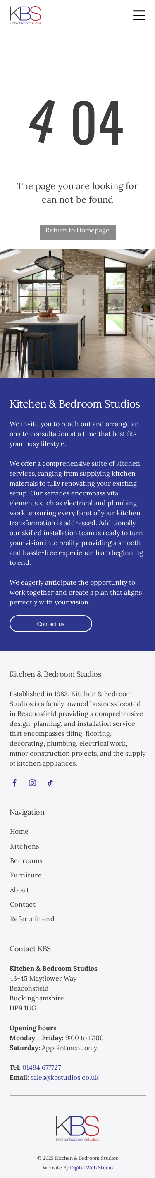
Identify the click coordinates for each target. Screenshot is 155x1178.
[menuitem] (77, 832)
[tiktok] (50, 784)
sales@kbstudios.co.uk (65, 1077)
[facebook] (15, 784)
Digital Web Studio (91, 1167)
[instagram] (32, 784)
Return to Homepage (77, 230)
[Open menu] (139, 15)
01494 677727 (41, 1067)
